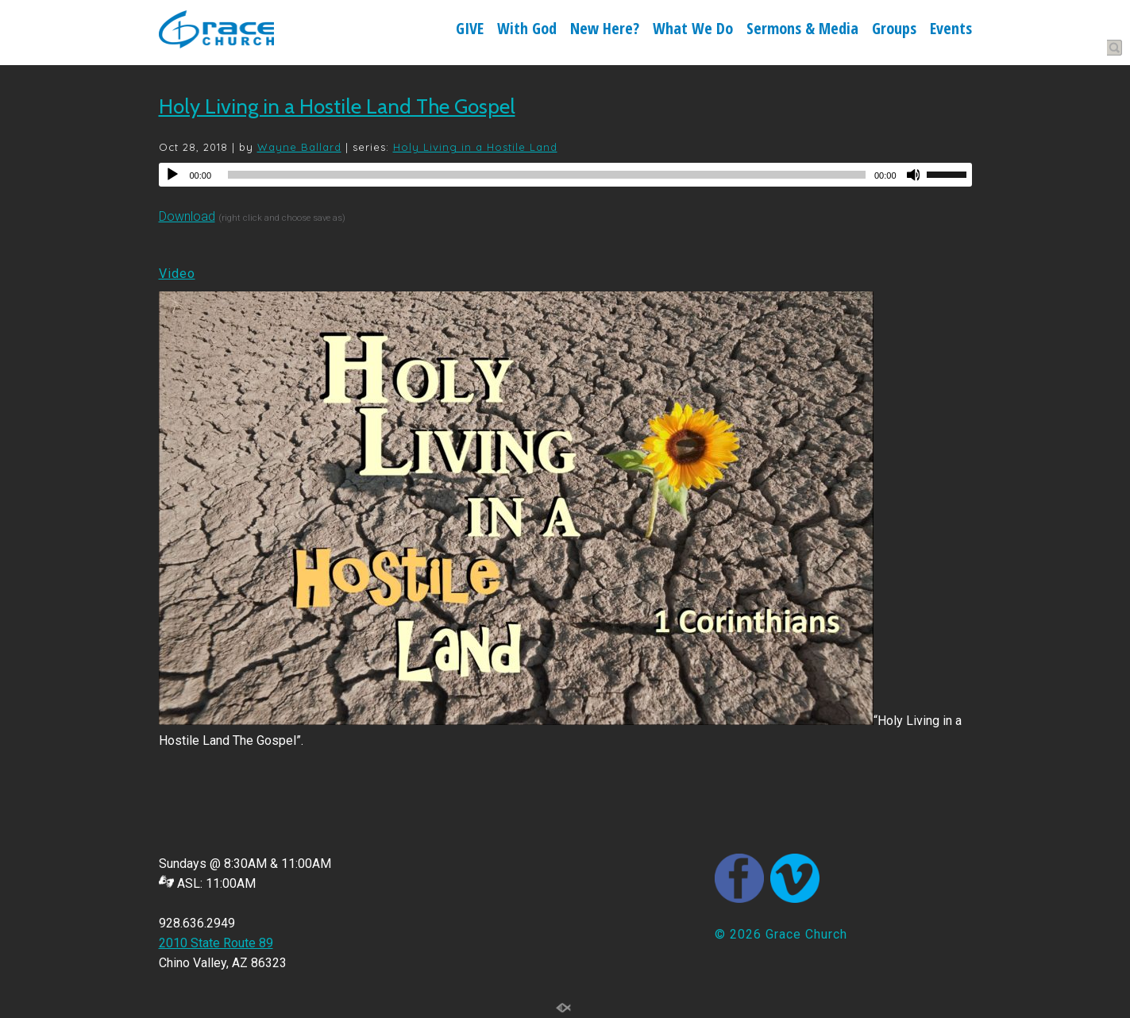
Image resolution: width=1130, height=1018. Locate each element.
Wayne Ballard (299, 147)
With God (527, 30)
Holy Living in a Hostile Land (475, 147)
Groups (894, 30)
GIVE (470, 30)
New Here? (604, 30)
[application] (565, 175)
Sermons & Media (802, 30)
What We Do (693, 30)
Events (951, 30)
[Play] (172, 175)
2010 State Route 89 (216, 943)
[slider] (547, 175)
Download (187, 216)
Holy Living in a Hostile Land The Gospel (337, 106)
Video (177, 273)
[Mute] (914, 175)
